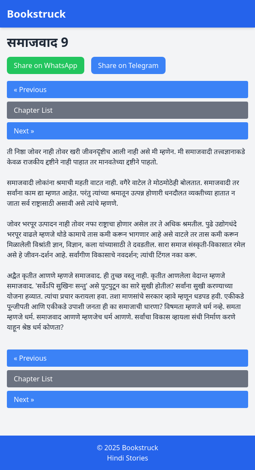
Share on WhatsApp (45, 65)
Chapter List (33, 110)
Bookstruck (36, 14)
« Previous (30, 89)
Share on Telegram (128, 65)
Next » (24, 131)
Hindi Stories (127, 458)
